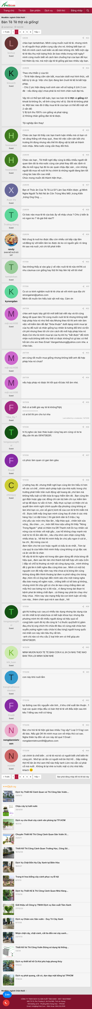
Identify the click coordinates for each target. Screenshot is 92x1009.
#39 (87, 606)
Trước (7, 32)
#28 (87, 210)
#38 (87, 480)
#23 (87, 38)
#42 (87, 700)
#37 (87, 455)
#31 (87, 286)
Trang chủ (8, 10)
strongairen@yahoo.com (35, 295)
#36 (87, 427)
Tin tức (22, 10)
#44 (87, 751)
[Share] (83, 38)
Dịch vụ (49, 10)
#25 (87, 130)
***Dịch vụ (9, 786)
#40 (87, 647)
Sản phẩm (35, 10)
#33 (87, 353)
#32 (87, 308)
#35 (87, 402)
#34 (87, 377)
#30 (87, 262)
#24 (87, 68)
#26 (87, 155)
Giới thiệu (62, 10)
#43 (87, 725)
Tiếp (36, 32)
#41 (87, 672)
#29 (87, 234)
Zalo (7, 994)
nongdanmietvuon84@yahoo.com (40, 740)
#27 (87, 185)
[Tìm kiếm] (88, 11)
